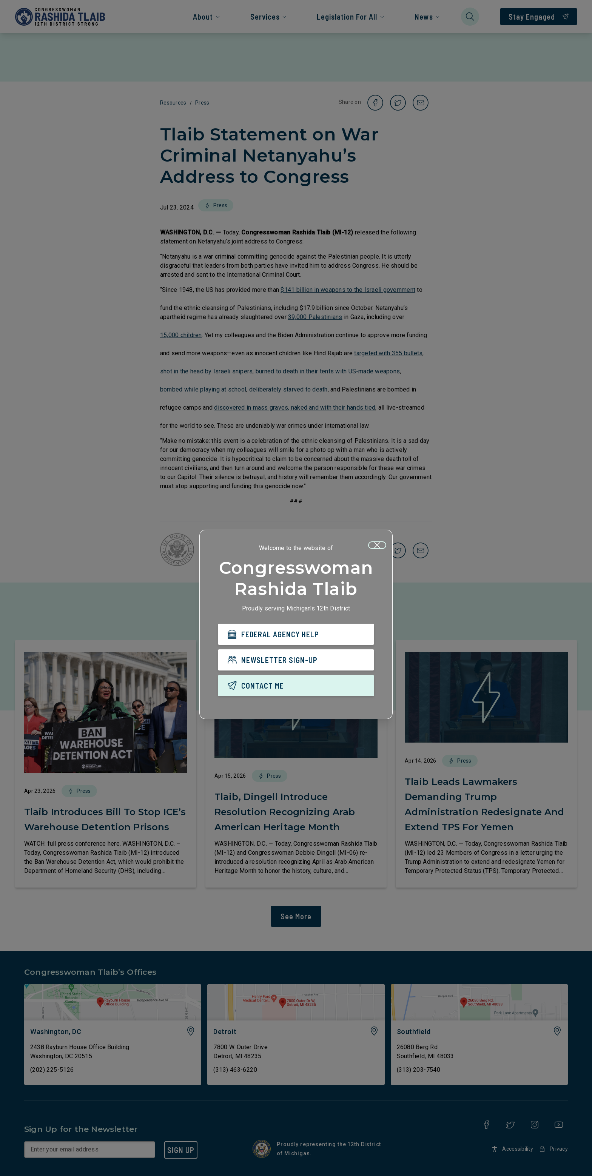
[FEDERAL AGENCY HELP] (296, 634)
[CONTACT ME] (296, 685)
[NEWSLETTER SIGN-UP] (296, 659)
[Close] (377, 545)
